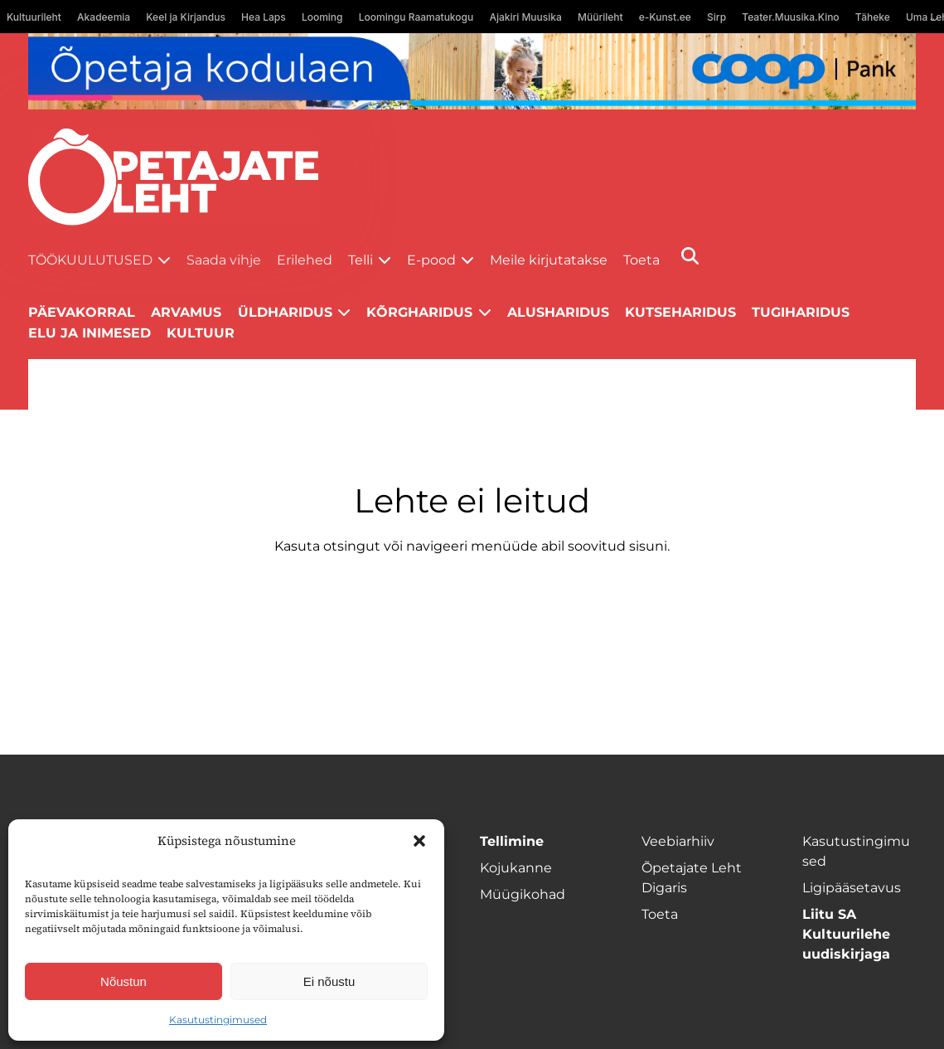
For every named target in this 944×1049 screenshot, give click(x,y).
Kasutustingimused (218, 1019)
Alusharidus (558, 312)
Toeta (641, 260)
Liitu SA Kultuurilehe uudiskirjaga (846, 934)
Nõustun (123, 981)
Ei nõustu (329, 981)
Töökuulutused (90, 260)
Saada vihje (223, 260)
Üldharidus (285, 312)
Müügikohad (522, 894)
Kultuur (201, 333)
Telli (360, 260)
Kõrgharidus (419, 312)
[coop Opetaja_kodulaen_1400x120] (472, 71)
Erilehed (304, 260)
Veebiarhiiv (677, 841)
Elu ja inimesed (89, 333)
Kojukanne (516, 868)
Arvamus (186, 312)
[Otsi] (689, 255)
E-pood (431, 260)
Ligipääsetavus (851, 888)
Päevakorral (81, 312)
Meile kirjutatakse (549, 260)
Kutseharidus (680, 312)
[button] (419, 841)
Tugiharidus (801, 312)
